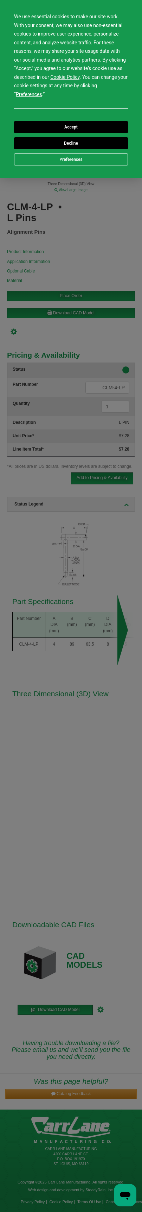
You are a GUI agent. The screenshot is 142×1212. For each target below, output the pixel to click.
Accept (71, 127)
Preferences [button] (29, 94)
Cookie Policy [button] (64, 77)
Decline (71, 143)
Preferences (71, 159)
